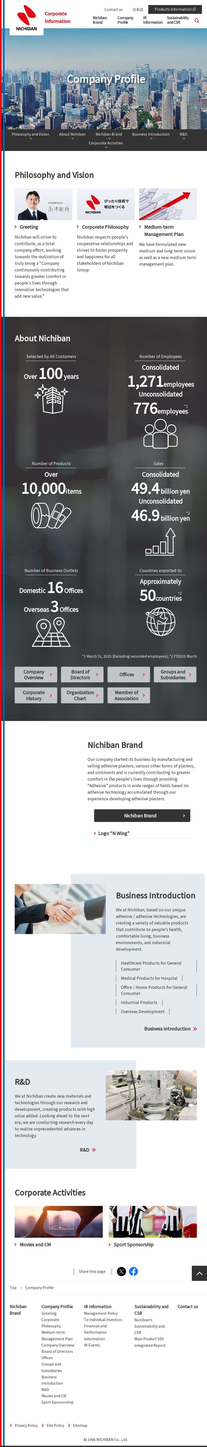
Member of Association (126, 695)
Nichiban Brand (109, 134)
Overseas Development (142, 1011)
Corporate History (34, 695)
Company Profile (57, 1306)
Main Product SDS (149, 1338)
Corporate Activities (106, 143)
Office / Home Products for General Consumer (154, 990)
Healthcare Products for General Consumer (151, 966)
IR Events (92, 1345)
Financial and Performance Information (95, 1332)
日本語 (138, 9)
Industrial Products (139, 1002)
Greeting (49, 1313)
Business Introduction (151, 134)
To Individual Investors (103, 1319)
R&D (183, 134)
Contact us (114, 9)
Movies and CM (54, 1395)
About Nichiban (72, 134)
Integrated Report (149, 1345)
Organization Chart (80, 695)
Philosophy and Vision (30, 134)
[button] (128, 21)
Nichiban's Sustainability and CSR (149, 1326)
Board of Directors (80, 674)
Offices (126, 674)
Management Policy (101, 1313)
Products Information (175, 9)
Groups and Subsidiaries (172, 674)
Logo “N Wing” (114, 833)
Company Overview (34, 674)
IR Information (97, 1306)
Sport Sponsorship (58, 1402)
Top (13, 1287)
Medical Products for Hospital (149, 978)
